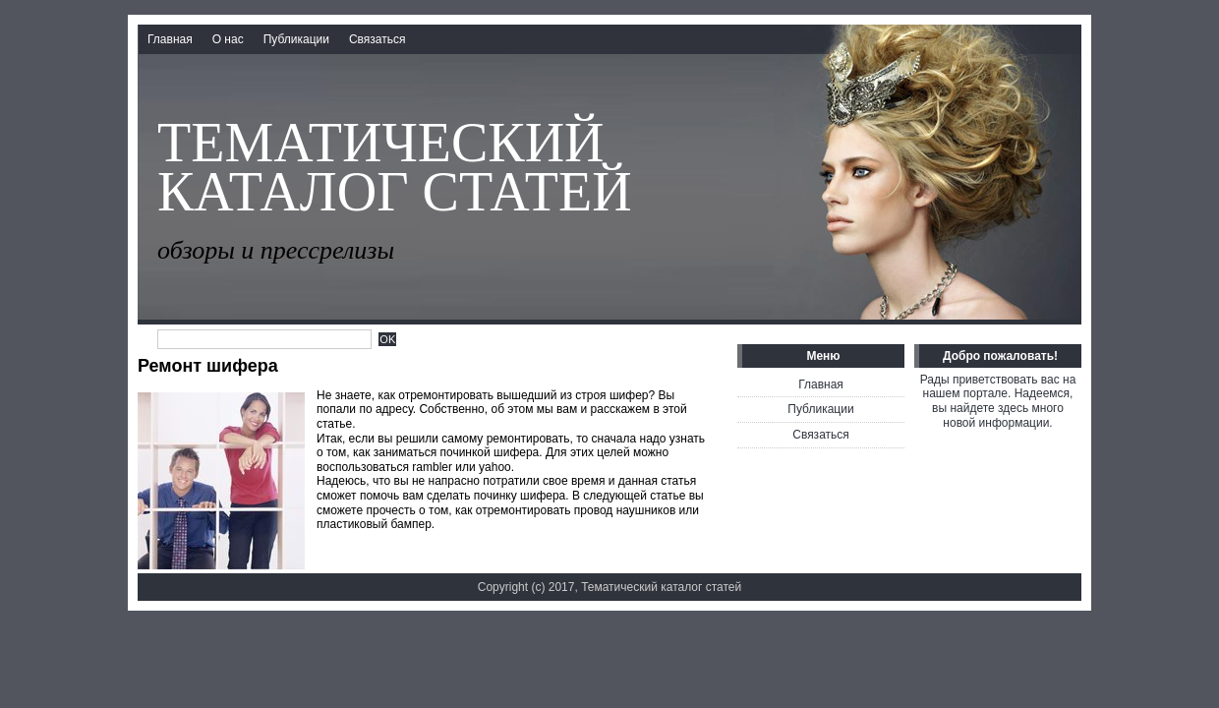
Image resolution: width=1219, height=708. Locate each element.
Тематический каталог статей (394, 167)
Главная (170, 39)
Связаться (377, 39)
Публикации (296, 39)
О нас (228, 39)
